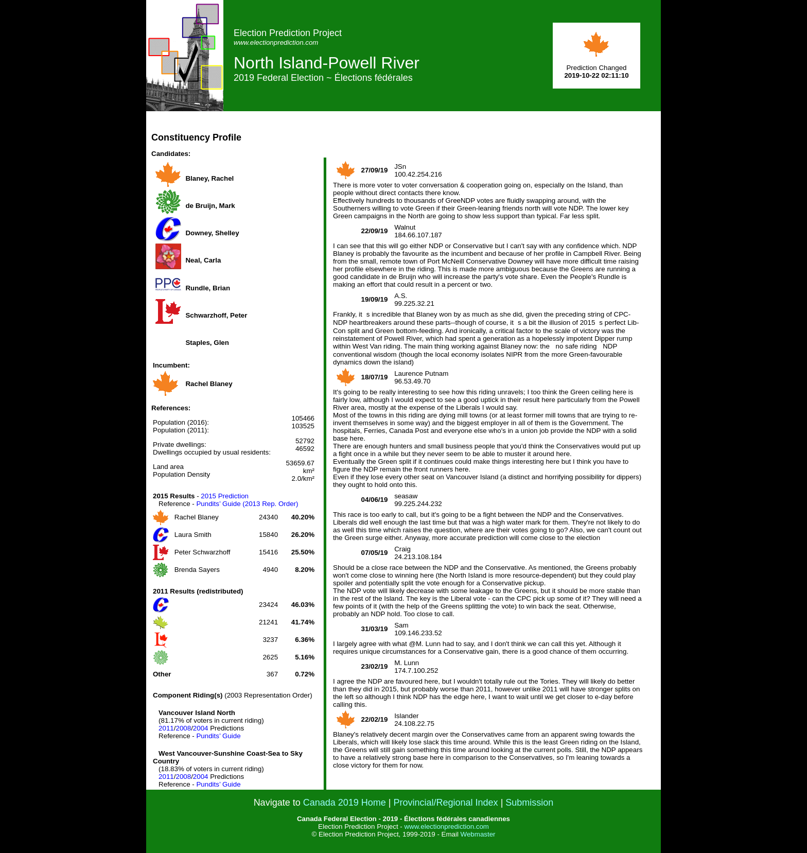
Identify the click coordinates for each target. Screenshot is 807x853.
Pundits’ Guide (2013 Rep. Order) (247, 504)
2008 (183, 728)
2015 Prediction (225, 496)
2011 (166, 728)
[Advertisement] (473, 134)
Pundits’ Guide (218, 736)
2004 (200, 728)
